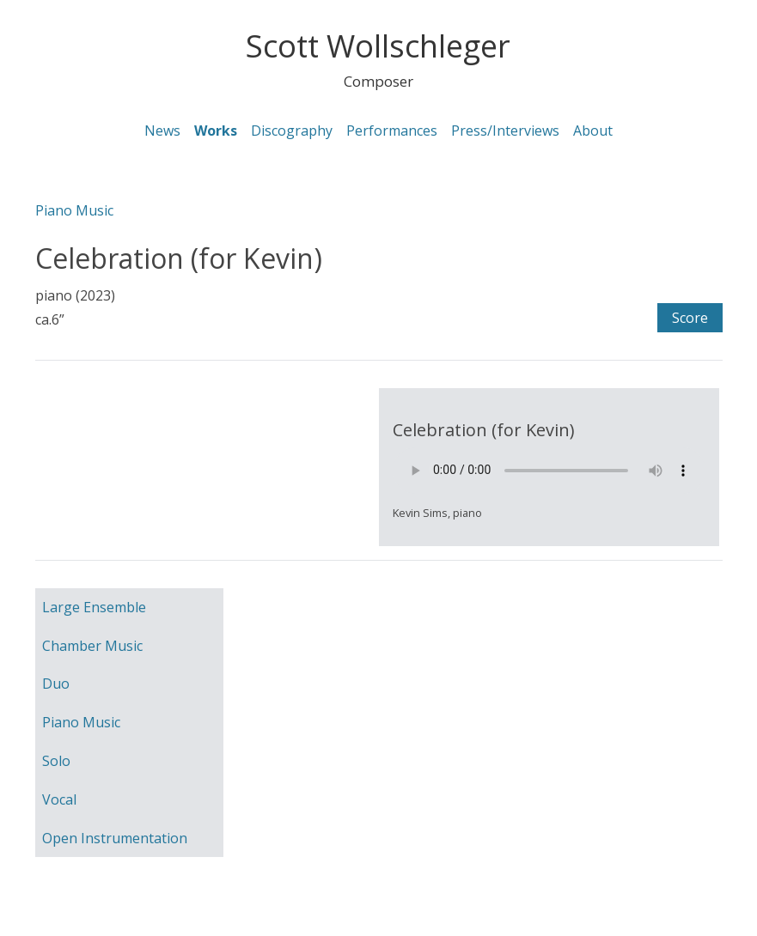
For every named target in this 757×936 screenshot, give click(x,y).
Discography (292, 130)
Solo (56, 760)
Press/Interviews (505, 130)
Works (215, 130)
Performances (391, 130)
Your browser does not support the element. (549, 470)
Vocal (59, 799)
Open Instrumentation (114, 838)
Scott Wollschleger (378, 46)
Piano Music (74, 210)
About (593, 130)
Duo (56, 683)
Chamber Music (92, 645)
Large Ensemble (94, 607)
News (162, 130)
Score (690, 317)
